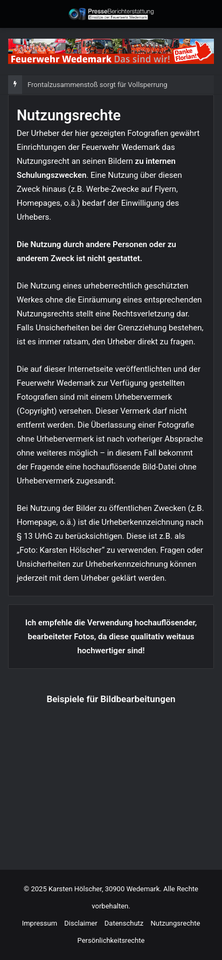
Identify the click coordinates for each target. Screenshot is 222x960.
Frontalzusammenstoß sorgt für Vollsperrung (97, 85)
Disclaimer (80, 923)
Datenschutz (124, 923)
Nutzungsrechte (175, 923)
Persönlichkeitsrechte (111, 940)
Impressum (39, 923)
